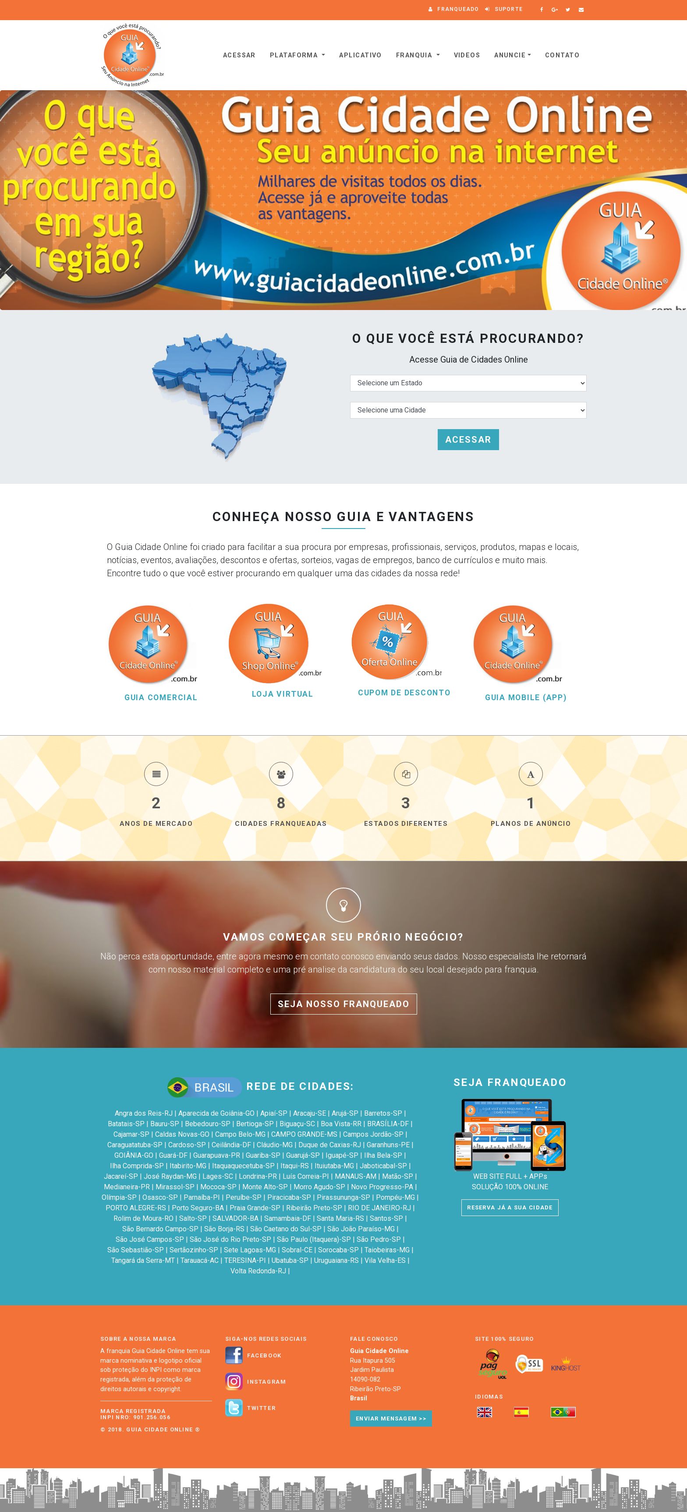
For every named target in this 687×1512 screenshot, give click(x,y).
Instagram (266, 1382)
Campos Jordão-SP (373, 1134)
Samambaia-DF (287, 1218)
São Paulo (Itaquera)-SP (314, 1239)
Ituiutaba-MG (334, 1166)
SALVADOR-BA (235, 1218)
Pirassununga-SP (343, 1197)
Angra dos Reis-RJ (144, 1113)
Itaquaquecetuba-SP (243, 1166)
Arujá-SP (345, 1113)
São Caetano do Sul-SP (286, 1229)
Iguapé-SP (342, 1155)
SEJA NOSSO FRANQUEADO (344, 1004)
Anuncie (510, 55)
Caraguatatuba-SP (135, 1145)
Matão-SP (397, 1176)
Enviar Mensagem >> (391, 1418)
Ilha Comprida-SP (137, 1166)
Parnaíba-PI (202, 1197)
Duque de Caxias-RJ (329, 1145)
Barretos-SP (383, 1113)
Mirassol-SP (175, 1187)
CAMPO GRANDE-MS (304, 1134)
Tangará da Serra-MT (143, 1260)
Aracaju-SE (309, 1113)
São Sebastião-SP (135, 1250)
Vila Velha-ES (385, 1260)
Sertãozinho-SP (194, 1250)
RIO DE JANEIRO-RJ (379, 1208)
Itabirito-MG (188, 1166)
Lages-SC (217, 1176)
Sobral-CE (297, 1250)
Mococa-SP (218, 1187)
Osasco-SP (160, 1197)
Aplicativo (360, 55)
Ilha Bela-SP (383, 1155)
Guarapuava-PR (216, 1155)
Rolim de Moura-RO (143, 1218)
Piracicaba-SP (289, 1197)
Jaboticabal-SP (383, 1166)
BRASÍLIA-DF (388, 1124)
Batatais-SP (126, 1124)
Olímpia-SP (119, 1197)
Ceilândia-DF (231, 1145)
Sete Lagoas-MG (250, 1250)
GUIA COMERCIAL (161, 698)
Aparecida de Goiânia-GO (216, 1113)
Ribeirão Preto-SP (314, 1208)
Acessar (239, 55)
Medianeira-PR (127, 1187)
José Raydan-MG (170, 1176)
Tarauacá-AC (200, 1260)
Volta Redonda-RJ (258, 1271)
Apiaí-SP (273, 1113)
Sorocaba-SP (338, 1250)
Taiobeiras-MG (387, 1250)
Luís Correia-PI (306, 1176)
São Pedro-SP (379, 1239)
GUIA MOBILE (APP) (526, 698)
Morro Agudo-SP (319, 1187)
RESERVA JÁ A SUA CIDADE (509, 1207)
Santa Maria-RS (340, 1218)
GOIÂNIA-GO (133, 1155)
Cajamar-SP (131, 1134)
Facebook (264, 1356)
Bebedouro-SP (207, 1124)
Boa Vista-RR (341, 1124)
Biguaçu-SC (297, 1124)
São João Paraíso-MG (361, 1229)
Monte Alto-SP (265, 1187)
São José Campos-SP (150, 1239)
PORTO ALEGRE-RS (136, 1208)
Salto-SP (193, 1218)
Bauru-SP (164, 1124)
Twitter (261, 1408)
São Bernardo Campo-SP (160, 1229)
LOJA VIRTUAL (283, 694)
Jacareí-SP (121, 1176)
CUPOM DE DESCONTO (404, 693)
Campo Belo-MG (240, 1134)
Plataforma (295, 55)
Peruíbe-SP (244, 1197)
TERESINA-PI (245, 1260)
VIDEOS (467, 55)
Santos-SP (386, 1218)
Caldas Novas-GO (182, 1134)
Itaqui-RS (294, 1166)
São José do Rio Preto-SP (230, 1239)
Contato (562, 55)
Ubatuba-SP (290, 1260)
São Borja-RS (224, 1229)
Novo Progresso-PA (382, 1187)
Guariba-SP (263, 1155)
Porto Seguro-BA (198, 1208)
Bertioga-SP (255, 1124)
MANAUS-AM (355, 1176)
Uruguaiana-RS (336, 1260)
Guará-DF (173, 1155)
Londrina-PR (258, 1176)
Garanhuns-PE (388, 1145)
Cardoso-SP (187, 1145)
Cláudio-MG (275, 1145)
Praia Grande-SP (255, 1208)
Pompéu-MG (395, 1197)
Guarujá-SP (303, 1155)
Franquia (415, 55)
